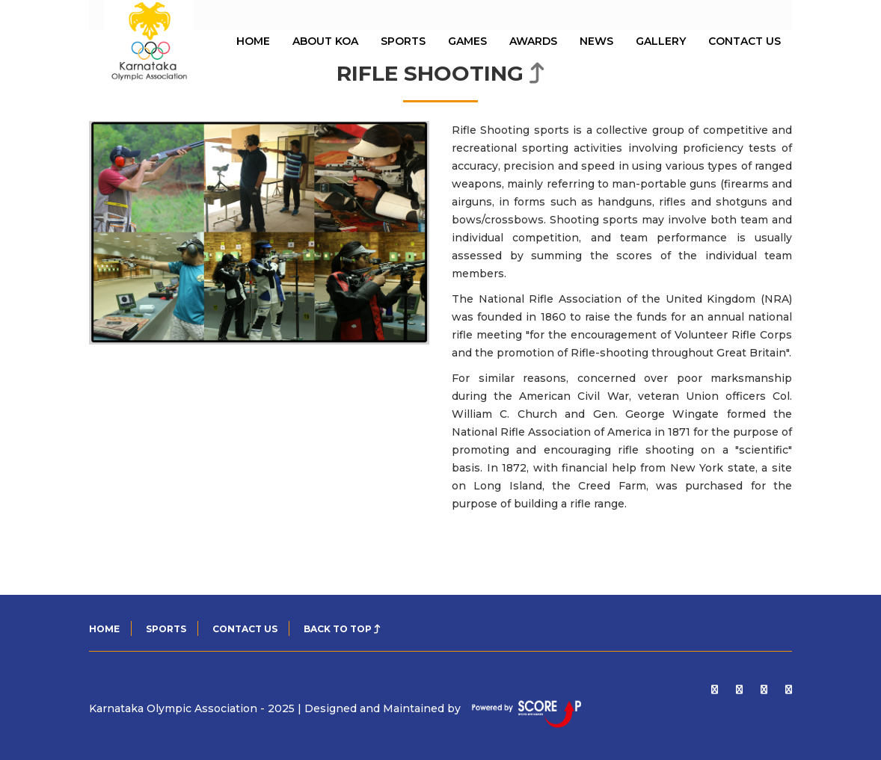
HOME (253, 41)
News (596, 41)
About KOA (325, 41)
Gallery (661, 41)
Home (104, 628)
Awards (533, 41)
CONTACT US (244, 628)
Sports (403, 41)
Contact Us (744, 41)
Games (467, 41)
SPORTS (166, 628)
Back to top (342, 628)
